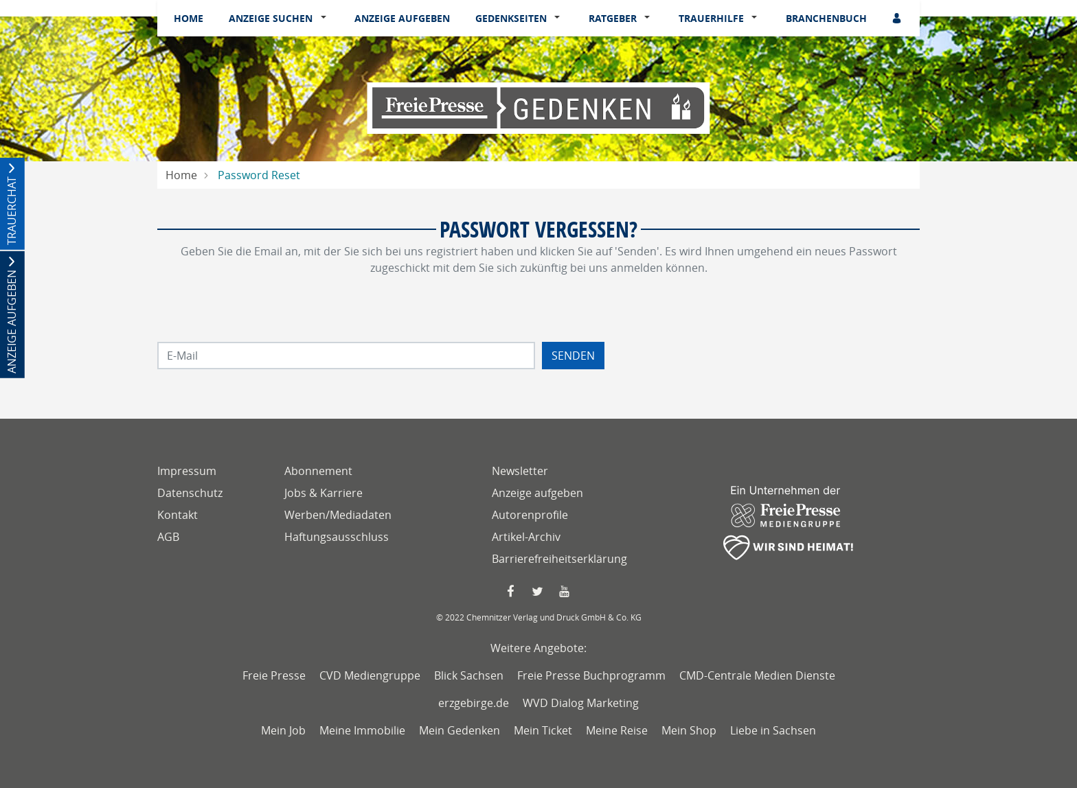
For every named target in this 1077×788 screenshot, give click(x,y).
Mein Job (283, 730)
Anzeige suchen (271, 18)
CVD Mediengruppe (369, 675)
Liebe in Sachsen (773, 730)
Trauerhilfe (711, 18)
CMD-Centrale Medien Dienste (757, 675)
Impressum (186, 470)
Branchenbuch (826, 18)
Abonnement (318, 470)
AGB (168, 536)
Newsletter (520, 470)
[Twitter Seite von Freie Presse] (538, 591)
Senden (573, 355)
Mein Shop (688, 730)
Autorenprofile (530, 514)
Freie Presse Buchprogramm (591, 675)
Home (188, 18)
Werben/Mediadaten (338, 514)
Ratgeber (613, 18)
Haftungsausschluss (336, 536)
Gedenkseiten (511, 18)
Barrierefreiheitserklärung (559, 558)
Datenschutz (190, 492)
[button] (326, 18)
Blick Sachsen (468, 675)
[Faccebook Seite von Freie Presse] (511, 591)
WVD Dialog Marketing (581, 702)
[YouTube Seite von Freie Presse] (565, 591)
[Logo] (538, 107)
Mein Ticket (543, 730)
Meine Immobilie (362, 730)
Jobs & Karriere (323, 492)
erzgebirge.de (473, 702)
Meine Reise (617, 730)
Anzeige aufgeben (402, 18)
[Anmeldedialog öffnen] (898, 18)
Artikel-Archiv (526, 536)
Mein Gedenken (459, 730)
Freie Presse (274, 675)
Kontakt (177, 514)
